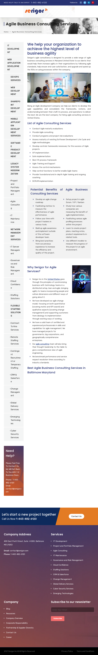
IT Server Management (15, 250)
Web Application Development (13, 64)
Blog (8, 609)
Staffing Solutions (15, 297)
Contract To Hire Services (15, 326)
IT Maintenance (15, 218)
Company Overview (14, 618)
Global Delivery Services (15, 406)
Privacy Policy (67, 651)
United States (54, 279)
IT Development (13, 48)
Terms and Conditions (85, 651)
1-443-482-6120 (39, 3)
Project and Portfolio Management (15, 187)
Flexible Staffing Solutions (16, 311)
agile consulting (42, 344)
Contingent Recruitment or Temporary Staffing (16, 359)
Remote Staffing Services (15, 340)
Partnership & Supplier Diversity (20, 628)
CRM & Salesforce (15, 378)
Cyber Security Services (15, 434)
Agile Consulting (15, 204)
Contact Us (76, 516)
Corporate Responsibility (17, 623)
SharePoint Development (15, 106)
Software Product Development (15, 150)
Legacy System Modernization (15, 169)
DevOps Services (16, 78)
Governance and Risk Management (15, 267)
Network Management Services (16, 234)
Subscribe (57, 618)
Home (6, 32)
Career (9, 637)
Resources (10, 613)
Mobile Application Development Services (16, 127)
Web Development (15, 90)
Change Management (15, 392)
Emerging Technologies (15, 420)
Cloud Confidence (15, 284)
